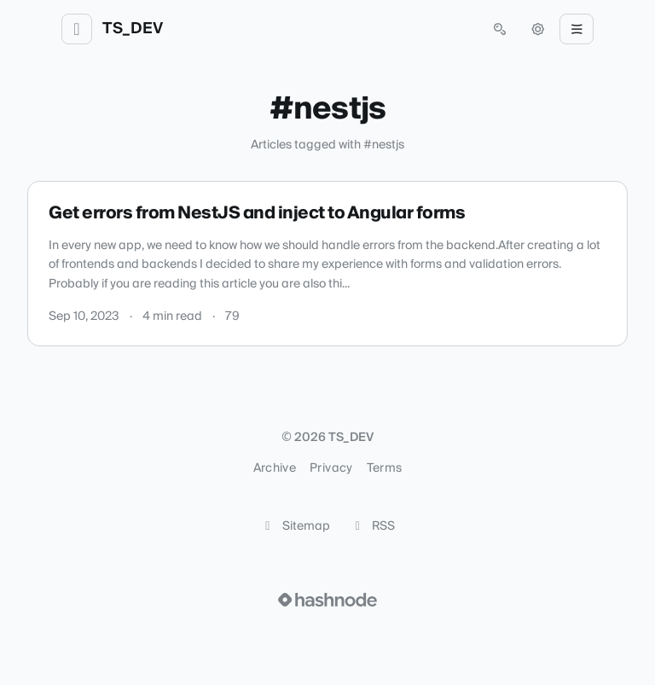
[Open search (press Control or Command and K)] (499, 29)
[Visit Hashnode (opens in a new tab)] (327, 600)
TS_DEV (132, 29)
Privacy (331, 468)
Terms (385, 468)
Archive (274, 468)
